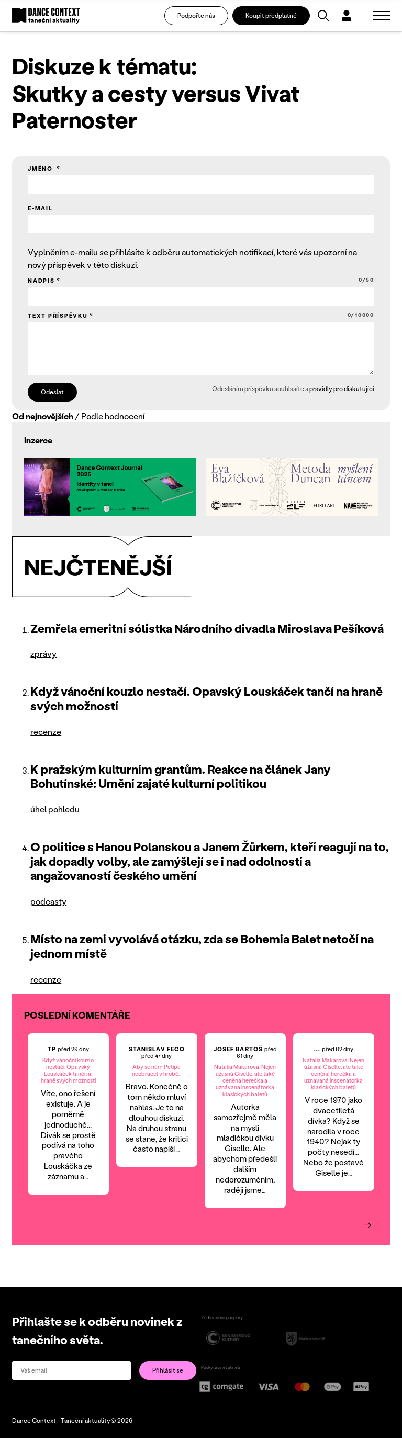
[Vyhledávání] (323, 15)
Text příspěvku (201, 315)
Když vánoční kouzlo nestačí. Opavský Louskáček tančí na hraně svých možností (206, 698)
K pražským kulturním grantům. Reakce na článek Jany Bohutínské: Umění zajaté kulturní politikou (180, 776)
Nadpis (201, 280)
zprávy (43, 653)
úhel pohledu (55, 809)
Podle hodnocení (112, 415)
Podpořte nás (196, 15)
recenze (45, 731)
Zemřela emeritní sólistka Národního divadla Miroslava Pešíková (207, 628)
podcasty (48, 901)
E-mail (40, 208)
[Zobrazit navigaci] (381, 15)
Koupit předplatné (271, 15)
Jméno (41, 168)
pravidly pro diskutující (341, 389)
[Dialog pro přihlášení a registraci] (346, 15)
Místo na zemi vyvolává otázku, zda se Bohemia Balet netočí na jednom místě (202, 946)
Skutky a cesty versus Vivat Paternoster (155, 106)
